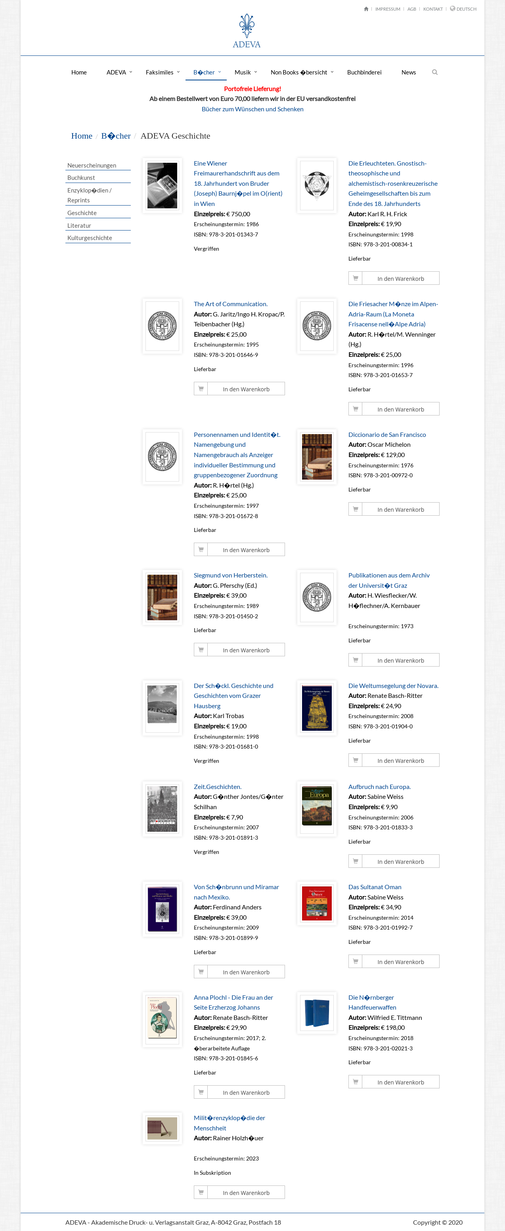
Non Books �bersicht (299, 72)
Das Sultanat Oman (375, 886)
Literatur (79, 225)
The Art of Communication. (231, 303)
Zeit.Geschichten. (218, 786)
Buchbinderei (364, 72)
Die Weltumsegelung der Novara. (394, 685)
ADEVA (116, 72)
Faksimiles (160, 72)
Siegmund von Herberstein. (231, 575)
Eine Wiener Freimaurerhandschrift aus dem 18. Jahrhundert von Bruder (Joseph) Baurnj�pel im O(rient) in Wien (238, 183)
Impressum (387, 8)
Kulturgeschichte (89, 237)
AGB (411, 8)
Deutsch (466, 8)
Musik (243, 72)
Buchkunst (81, 177)
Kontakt (433, 8)
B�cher (204, 72)
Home (79, 72)
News (409, 72)
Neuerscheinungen (91, 165)
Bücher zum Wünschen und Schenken (253, 108)
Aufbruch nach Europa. (380, 786)
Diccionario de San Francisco (388, 434)
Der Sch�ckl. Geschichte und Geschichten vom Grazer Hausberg (234, 695)
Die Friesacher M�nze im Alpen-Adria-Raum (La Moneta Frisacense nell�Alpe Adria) (394, 314)
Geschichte (81, 212)
